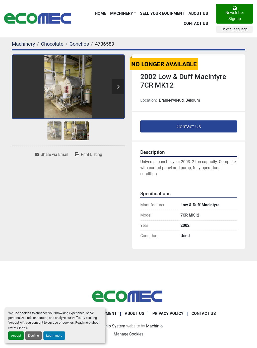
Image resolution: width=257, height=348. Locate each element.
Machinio (154, 326)
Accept (16, 335)
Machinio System (109, 326)
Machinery (121, 13)
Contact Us (196, 23)
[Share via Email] (51, 154)
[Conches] (79, 44)
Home (100, 13)
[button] (123, 14)
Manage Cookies (128, 334)
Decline (33, 335)
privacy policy (17, 327)
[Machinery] (23, 44)
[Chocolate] (52, 44)
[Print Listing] (88, 154)
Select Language (234, 29)
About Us (198, 13)
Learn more (54, 335)
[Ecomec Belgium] (128, 296)
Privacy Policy (167, 313)
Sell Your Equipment (162, 13)
